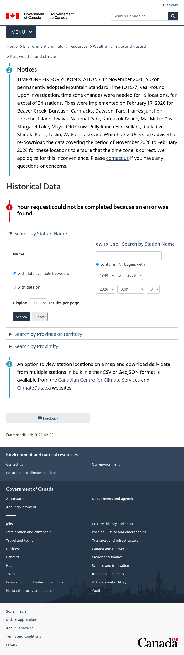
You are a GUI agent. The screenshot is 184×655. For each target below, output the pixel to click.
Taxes (10, 574)
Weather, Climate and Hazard (119, 46)
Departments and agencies (113, 498)
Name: (19, 254)
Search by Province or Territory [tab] (48, 334)
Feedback (53, 419)
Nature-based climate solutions (31, 472)
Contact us (14, 464)
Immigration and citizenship (29, 532)
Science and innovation (110, 565)
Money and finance (107, 557)
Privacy (11, 644)
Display (46, 302)
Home (12, 46)
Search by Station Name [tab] (40, 233)
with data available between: (41, 273)
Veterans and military (109, 582)
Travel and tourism (21, 540)
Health (11, 565)
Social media (16, 611)
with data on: (27, 287)
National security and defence (30, 590)
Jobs (9, 523)
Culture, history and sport (112, 523)
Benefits (12, 557)
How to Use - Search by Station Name (133, 244)
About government (21, 507)
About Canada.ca (19, 628)
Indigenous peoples (108, 574)
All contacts (15, 498)
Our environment (106, 464)
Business (13, 548)
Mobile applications (22, 619)
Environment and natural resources (55, 46)
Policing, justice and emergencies (119, 532)
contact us (117, 158)
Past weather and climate (33, 56)
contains (106, 264)
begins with (132, 264)
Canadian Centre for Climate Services (99, 380)
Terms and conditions (23, 636)
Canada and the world (110, 548)
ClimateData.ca (34, 388)
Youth (96, 590)
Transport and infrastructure (115, 540)
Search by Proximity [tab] (36, 346)
